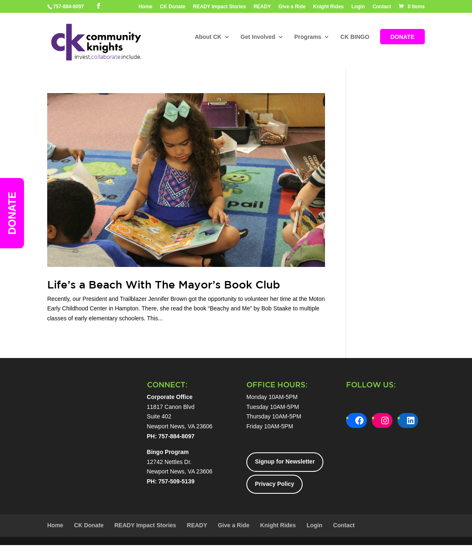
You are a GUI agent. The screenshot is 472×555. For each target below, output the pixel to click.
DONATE (402, 37)
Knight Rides (328, 7)
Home (145, 7)
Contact (382, 7)
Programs (307, 37)
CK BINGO (354, 37)
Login (358, 7)
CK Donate (172, 7)
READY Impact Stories (219, 7)
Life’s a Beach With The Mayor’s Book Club (163, 285)
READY (262, 7)
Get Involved (258, 37)
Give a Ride (292, 7)
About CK (208, 37)
